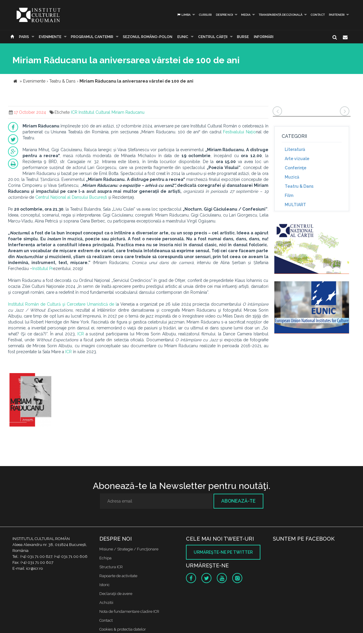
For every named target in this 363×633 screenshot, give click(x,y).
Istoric (104, 585)
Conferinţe (295, 167)
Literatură (295, 149)
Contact (318, 14)
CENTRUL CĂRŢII (212, 37)
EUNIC (182, 37)
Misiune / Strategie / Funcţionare (128, 549)
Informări (263, 37)
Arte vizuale (297, 158)
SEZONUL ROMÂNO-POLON (147, 37)
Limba (184, 14)
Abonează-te (238, 501)
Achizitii (106, 602)
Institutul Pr (42, 268)
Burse (243, 37)
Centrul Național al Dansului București (71, 197)
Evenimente (50, 37)
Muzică (292, 177)
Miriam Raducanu (128, 112)
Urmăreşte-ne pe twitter (223, 552)
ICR (74, 112)
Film (289, 195)
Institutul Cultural (94, 112)
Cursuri (205, 14)
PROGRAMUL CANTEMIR (92, 37)
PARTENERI (337, 14)
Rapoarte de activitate (118, 576)
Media (246, 14)
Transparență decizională (280, 14)
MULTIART (295, 204)
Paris (24, 37)
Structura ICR (111, 567)
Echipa (105, 558)
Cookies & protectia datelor (122, 629)
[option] (30, 400)
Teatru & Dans (299, 186)
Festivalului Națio (239, 132)
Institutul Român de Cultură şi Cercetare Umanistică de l (62, 304)
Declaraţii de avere (115, 593)
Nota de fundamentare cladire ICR (129, 611)
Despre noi (224, 14)
